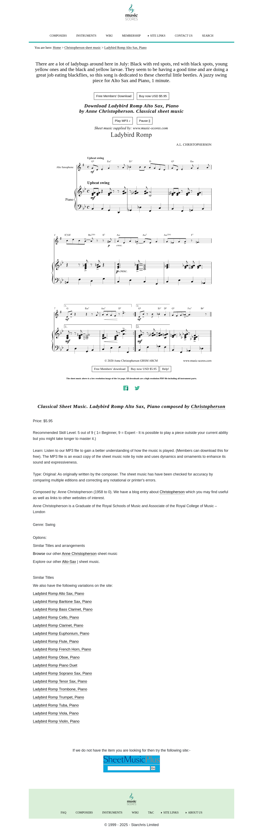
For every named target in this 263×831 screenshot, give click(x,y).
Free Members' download (110, 369)
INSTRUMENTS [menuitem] (86, 35)
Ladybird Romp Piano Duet (55, 665)
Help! (165, 369)
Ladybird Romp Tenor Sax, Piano (60, 681)
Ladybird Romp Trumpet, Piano (58, 697)
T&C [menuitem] (151, 812)
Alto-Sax (69, 562)
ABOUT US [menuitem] (195, 812)
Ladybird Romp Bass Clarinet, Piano (62, 609)
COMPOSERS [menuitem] (58, 35)
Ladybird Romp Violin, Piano (56, 721)
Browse (39, 554)
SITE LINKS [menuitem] (157, 35)
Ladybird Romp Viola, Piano (56, 713)
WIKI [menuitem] (109, 35)
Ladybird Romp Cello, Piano (56, 617)
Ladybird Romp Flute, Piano (56, 641)
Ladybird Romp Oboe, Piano (56, 657)
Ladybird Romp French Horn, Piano (62, 649)
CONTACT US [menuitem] (184, 35)
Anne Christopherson (79, 554)
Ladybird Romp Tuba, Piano (56, 705)
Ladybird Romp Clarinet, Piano (58, 625)
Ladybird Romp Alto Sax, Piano (58, 594)
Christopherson (208, 406)
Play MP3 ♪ (122, 120)
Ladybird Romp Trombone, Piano (60, 689)
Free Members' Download (113, 96)
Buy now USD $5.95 (153, 96)
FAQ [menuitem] (63, 812)
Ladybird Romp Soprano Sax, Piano (62, 673)
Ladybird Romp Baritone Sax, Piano (62, 602)
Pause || (144, 120)
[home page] (131, 12)
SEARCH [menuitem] (207, 35)
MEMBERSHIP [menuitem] (131, 35)
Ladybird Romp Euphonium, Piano (61, 633)
